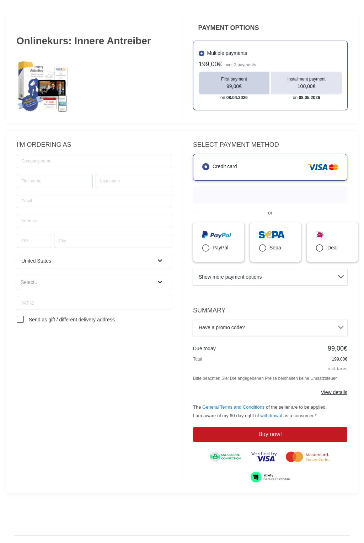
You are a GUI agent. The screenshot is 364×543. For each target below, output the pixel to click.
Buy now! (270, 434)
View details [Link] (334, 392)
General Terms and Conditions (233, 407)
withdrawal (271, 415)
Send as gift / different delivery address (72, 319)
